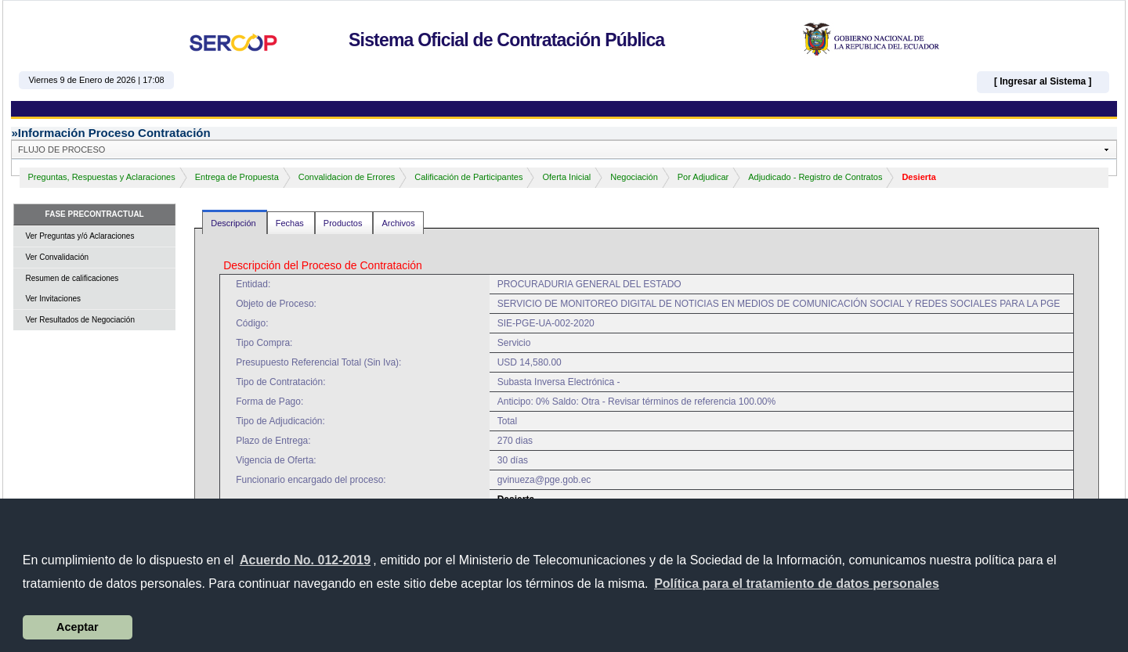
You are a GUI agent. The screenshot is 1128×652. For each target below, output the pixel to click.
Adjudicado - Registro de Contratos (815, 177)
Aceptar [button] (77, 627)
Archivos (397, 223)
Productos (344, 223)
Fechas (291, 223)
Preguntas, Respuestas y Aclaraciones (101, 177)
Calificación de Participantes (468, 177)
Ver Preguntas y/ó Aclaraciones (79, 236)
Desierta (918, 177)
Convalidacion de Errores (347, 177)
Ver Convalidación (57, 257)
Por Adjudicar (703, 177)
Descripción (234, 223)
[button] (797, 584)
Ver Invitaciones (53, 298)
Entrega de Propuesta (237, 177)
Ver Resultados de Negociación (80, 319)
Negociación (634, 177)
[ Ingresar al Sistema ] (1043, 81)
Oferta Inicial (566, 177)
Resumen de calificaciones (71, 278)
